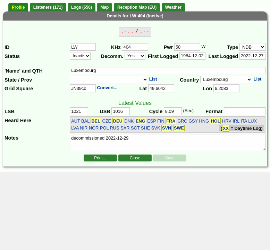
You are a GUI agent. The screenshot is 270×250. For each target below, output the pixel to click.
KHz (116, 47)
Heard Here (18, 120)
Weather (173, 7)
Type (232, 47)
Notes (11, 138)
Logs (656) (81, 7)
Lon (207, 88)
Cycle (155, 111)
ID (7, 47)
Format (213, 111)
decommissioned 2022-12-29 (167, 142)
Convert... (107, 87)
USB (105, 111)
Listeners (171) (48, 7)
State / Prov (18, 80)
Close (135, 158)
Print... (100, 158)
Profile (18, 7)
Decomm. (112, 56)
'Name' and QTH (24, 71)
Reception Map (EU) (137, 7)
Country (189, 80)
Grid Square (19, 88)
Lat (143, 88)
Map (104, 7)
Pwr (168, 47)
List (153, 79)
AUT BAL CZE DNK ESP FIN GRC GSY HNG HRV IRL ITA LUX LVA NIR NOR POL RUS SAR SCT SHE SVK (164, 124)
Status (12, 56)
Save (170, 158)
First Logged (163, 56)
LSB (10, 111)
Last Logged (223, 56)
